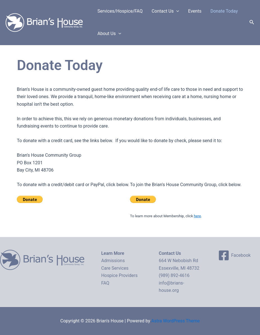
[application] (176, 11)
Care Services (114, 268)
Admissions (113, 260)
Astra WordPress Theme (175, 321)
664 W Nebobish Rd (178, 260)
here (197, 216)
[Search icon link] (251, 22)
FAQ (105, 283)
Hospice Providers (119, 275)
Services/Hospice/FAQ (120, 11)
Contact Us (165, 11)
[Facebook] (234, 255)
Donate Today (224, 11)
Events (194, 11)
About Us (109, 33)
